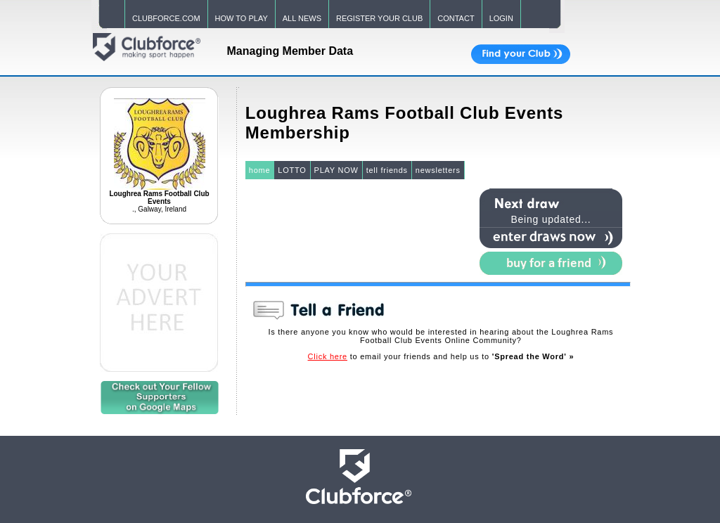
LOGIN (501, 18)
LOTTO (292, 170)
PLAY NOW (336, 170)
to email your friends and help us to (441, 356)
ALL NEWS (302, 18)
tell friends (387, 170)
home (260, 170)
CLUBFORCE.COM (166, 18)
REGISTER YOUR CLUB (379, 18)
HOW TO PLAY (241, 18)
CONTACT (455, 18)
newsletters (438, 170)
